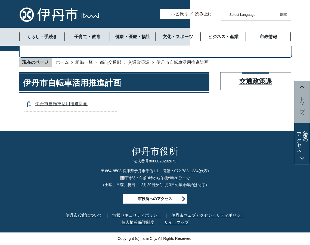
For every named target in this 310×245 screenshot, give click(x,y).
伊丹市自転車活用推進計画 (61, 103)
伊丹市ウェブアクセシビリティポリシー (208, 215)
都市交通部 (110, 62)
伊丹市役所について (84, 215)
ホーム (62, 62)
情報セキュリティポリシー (136, 215)
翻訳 (283, 15)
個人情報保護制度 (138, 222)
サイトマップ (176, 222)
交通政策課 (139, 62)
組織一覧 (84, 62)
